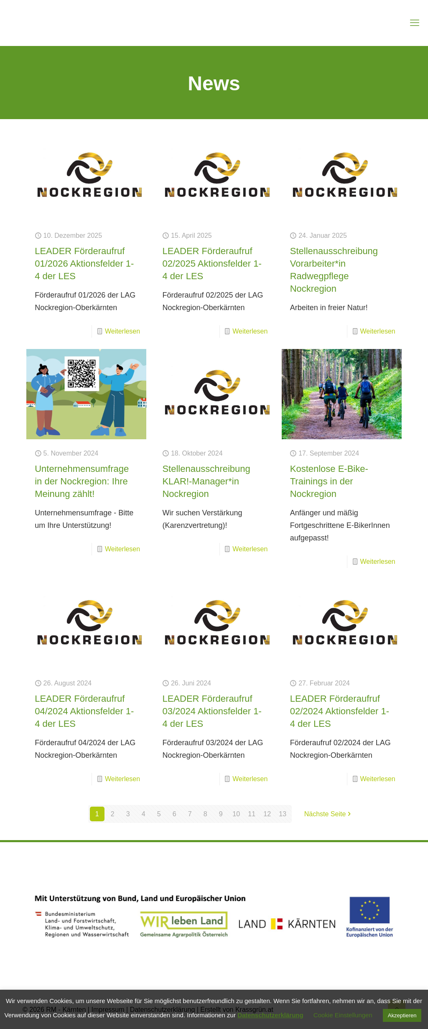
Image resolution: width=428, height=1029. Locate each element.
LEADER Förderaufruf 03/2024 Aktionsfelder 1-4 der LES (211, 711)
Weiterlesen (122, 331)
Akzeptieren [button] (402, 1015)
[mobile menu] (415, 23)
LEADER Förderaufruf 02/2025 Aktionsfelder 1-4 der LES (211, 263)
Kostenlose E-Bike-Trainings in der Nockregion (329, 481)
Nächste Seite (328, 814)
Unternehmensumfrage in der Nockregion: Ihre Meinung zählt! (82, 481)
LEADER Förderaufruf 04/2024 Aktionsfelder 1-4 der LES (84, 711)
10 (236, 814)
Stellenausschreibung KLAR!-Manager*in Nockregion (206, 481)
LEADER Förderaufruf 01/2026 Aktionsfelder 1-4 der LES (84, 263)
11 (251, 814)
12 (267, 814)
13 (282, 814)
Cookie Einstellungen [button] (342, 1015)
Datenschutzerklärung (270, 1015)
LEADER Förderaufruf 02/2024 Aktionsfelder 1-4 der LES (339, 711)
